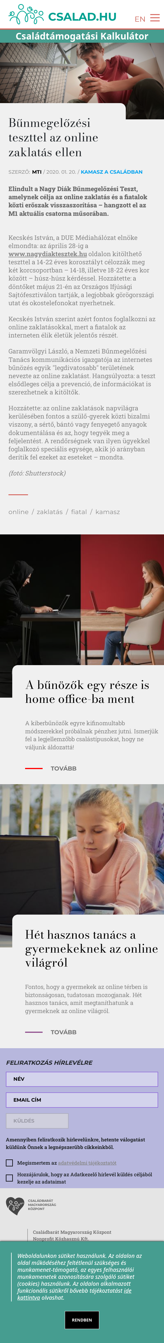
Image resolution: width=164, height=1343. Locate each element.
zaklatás (50, 512)
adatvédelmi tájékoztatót (87, 1162)
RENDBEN (82, 1320)
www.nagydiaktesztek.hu (47, 253)
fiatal (79, 512)
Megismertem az (66, 1162)
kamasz (107, 512)
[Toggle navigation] (153, 18)
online (18, 512)
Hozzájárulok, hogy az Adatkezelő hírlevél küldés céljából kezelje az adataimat (84, 1178)
